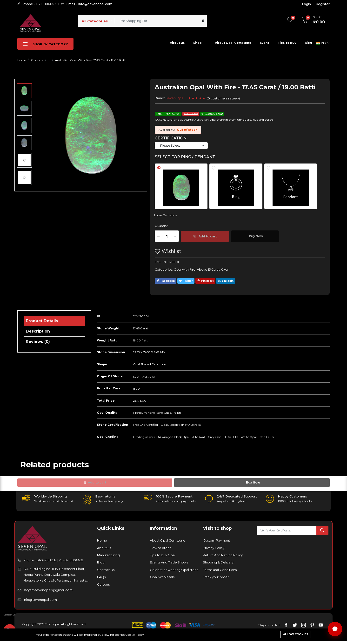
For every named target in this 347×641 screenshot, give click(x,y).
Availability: (167, 129)
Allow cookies (295, 634)
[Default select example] (181, 145)
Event (264, 43)
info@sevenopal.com (40, 600)
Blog (308, 43)
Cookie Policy (134, 634)
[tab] (184, 184)
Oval (224, 269)
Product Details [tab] (42, 321)
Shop (200, 43)
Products (37, 60)
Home (21, 60)
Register (323, 4)
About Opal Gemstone (233, 43)
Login (306, 4)
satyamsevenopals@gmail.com (48, 590)
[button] (312, 20)
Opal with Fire (184, 269)
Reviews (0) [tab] (38, 341)
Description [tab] (38, 331)
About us (177, 43)
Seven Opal (175, 98)
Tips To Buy (287, 43)
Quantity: (161, 226)
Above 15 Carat (208, 269)
